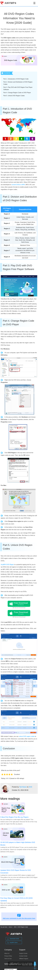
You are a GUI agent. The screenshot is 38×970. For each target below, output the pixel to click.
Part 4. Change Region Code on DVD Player (17, 92)
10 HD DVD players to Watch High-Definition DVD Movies (17, 844)
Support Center (23, 953)
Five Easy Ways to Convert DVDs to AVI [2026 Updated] (16, 899)
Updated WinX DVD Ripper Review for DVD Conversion (15, 871)
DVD (30, 787)
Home (10, 927)
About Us (6, 953)
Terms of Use (8, 958)
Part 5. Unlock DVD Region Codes (14, 95)
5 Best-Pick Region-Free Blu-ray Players (14, 817)
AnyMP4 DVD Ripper (7, 564)
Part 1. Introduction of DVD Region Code (16, 79)
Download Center (13, 939)
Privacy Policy (8, 956)
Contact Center (23, 956)
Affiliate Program (23, 958)
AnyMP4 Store (12, 942)
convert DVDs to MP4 (18, 184)
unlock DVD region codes (27, 736)
